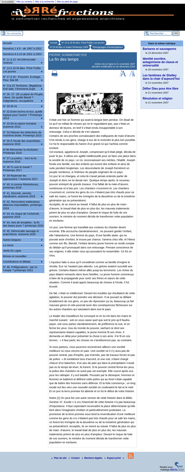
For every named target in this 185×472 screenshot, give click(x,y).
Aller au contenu (24, 1)
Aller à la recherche (44, 1)
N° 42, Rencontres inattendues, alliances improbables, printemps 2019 (22, 205)
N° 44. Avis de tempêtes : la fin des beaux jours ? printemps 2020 (23, 224)
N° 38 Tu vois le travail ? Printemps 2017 (17, 169)
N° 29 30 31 (23, 106)
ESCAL (174, 469)
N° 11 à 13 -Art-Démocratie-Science (23, 61)
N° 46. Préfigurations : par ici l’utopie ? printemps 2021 (20, 269)
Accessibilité (7, 2)
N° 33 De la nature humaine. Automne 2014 (23, 125)
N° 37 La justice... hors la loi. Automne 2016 (20, 160)
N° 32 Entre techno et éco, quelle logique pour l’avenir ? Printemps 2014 (23, 115)
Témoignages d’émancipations (107, 47)
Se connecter (14, 33)
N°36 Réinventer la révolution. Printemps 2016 (21, 151)
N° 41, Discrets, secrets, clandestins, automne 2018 (23, 195)
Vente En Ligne (12, 250)
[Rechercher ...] (158, 33)
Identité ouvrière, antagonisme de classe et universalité (160, 62)
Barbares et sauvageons (159, 48)
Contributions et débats (23, 261)
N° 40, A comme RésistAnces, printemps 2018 (21, 186)
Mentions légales (92, 458)
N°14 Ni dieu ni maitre (69, 47)
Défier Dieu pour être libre (160, 88)
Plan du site (59, 458)
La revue (23, 245)
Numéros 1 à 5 (23, 49)
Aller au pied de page (67, 1)
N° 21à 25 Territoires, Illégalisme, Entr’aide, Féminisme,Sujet (23, 87)
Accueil (53, 42)
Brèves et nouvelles (14, 256)
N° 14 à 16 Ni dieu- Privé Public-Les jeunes (83, 42)
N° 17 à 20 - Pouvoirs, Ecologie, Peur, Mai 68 (23, 78)
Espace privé (112, 458)
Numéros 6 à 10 (23, 55)
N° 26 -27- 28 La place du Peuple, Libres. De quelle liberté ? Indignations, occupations (23, 97)
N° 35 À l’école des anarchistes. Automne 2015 (23, 142)
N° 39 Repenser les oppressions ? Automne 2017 (20, 177)
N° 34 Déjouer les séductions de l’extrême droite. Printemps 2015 (23, 134)
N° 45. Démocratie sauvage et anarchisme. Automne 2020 (21, 233)
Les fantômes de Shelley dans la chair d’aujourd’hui (161, 77)
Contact (74, 458)
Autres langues (23, 239)
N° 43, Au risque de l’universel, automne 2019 (21, 215)
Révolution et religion (157, 98)
